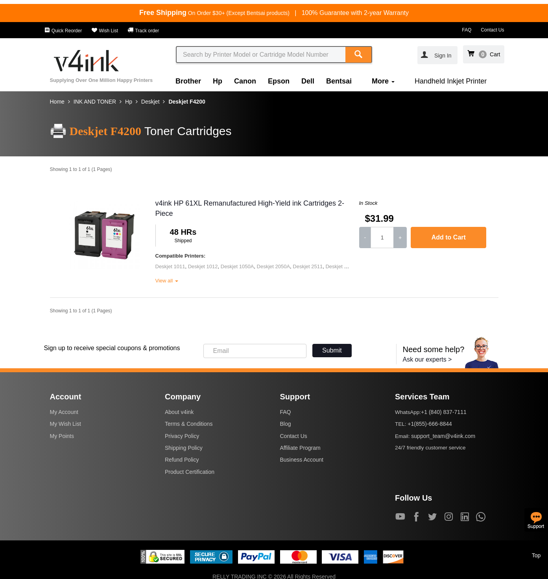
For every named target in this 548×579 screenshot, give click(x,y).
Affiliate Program (300, 448)
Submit (332, 350)
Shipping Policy (184, 448)
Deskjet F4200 (186, 101)
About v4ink (179, 412)
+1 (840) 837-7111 (444, 412)
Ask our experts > (427, 359)
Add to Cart (449, 237)
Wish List (104, 30)
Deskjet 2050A (273, 266)
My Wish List (65, 424)
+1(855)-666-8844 (430, 424)
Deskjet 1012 (203, 266)
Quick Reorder (63, 30)
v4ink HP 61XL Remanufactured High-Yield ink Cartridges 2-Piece (250, 208)
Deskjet (150, 101)
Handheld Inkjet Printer (451, 81)
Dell (307, 81)
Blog (285, 424)
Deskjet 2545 (340, 266)
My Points (62, 436)
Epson (279, 81)
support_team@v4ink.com (443, 436)
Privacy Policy (182, 436)
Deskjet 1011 (170, 266)
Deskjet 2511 (308, 266)
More (383, 81)
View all (166, 281)
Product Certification (189, 472)
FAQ (466, 30)
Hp (217, 81)
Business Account (302, 460)
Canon (245, 81)
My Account (64, 412)
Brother (188, 81)
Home (57, 101)
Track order (143, 30)
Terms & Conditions (188, 424)
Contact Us (492, 30)
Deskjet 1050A (237, 266)
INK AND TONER (95, 101)
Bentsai (339, 81)
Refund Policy (182, 460)
